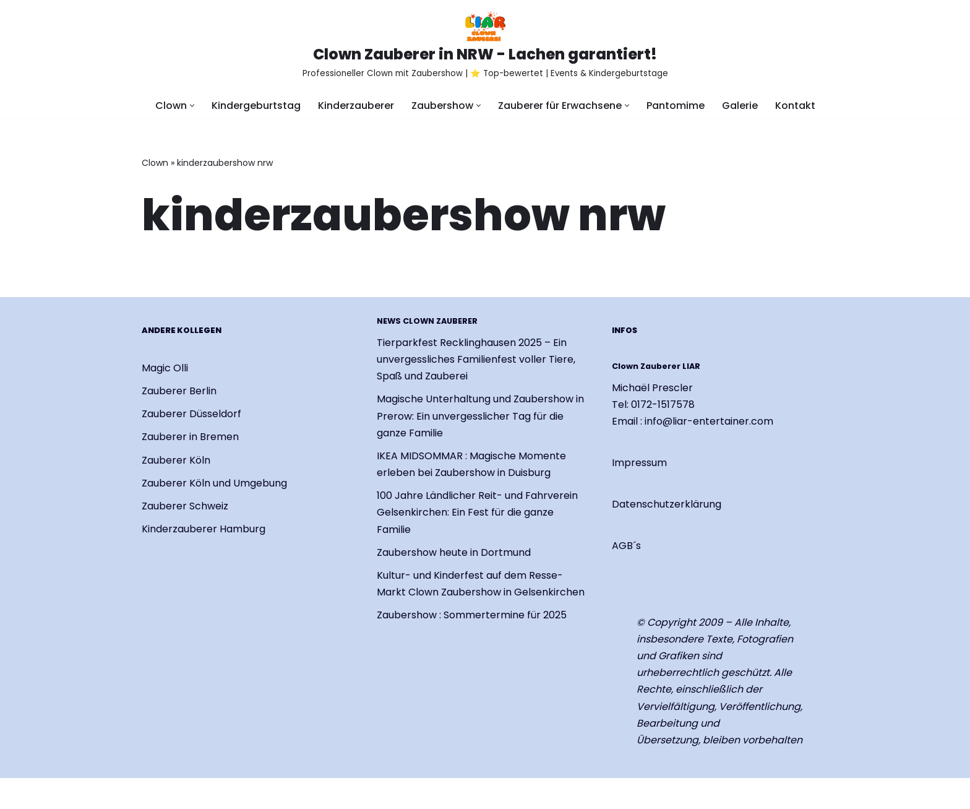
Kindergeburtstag (256, 105)
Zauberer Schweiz (185, 506)
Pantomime (675, 105)
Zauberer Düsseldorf (191, 414)
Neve (154, 793)
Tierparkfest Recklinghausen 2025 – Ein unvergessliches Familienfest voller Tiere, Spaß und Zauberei (476, 359)
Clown (155, 163)
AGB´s (626, 546)
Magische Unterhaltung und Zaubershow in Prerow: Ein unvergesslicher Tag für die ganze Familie (480, 416)
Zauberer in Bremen (190, 437)
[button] (192, 105)
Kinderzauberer (356, 105)
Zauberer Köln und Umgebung (214, 483)
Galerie (740, 105)
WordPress (287, 793)
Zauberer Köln (176, 460)
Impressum (639, 463)
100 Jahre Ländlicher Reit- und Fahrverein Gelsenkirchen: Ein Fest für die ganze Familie (477, 512)
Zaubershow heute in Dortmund (454, 552)
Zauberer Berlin (179, 391)
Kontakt (795, 105)
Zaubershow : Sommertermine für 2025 (472, 615)
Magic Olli (165, 368)
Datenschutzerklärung (666, 505)
